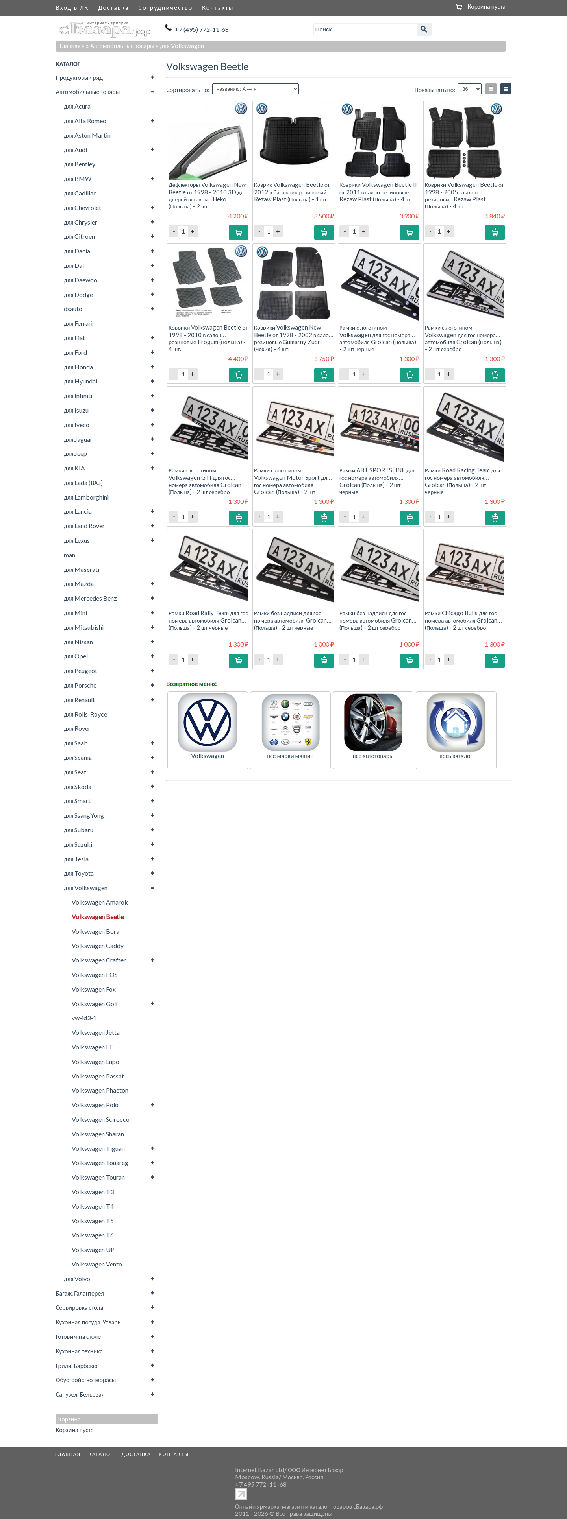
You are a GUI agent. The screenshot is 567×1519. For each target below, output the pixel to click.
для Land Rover (84, 525)
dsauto (73, 308)
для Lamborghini (86, 497)
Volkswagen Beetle (98, 916)
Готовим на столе (78, 1336)
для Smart (77, 800)
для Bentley (80, 164)
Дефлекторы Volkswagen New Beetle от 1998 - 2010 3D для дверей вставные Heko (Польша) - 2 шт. (207, 195)
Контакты (217, 7)
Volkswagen (207, 755)
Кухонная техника (79, 1351)
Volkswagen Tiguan (98, 1148)
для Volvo (77, 1278)
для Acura (77, 106)
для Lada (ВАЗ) (83, 482)
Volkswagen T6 (93, 1235)
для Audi (75, 149)
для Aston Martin (87, 135)
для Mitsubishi (84, 627)
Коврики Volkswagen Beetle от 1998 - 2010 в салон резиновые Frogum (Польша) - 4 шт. (208, 338)
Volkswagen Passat (98, 1076)
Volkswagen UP (93, 1249)
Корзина (69, 1419)
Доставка (113, 7)
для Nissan (78, 641)
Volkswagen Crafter (99, 960)
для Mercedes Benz (90, 598)
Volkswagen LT (92, 1047)
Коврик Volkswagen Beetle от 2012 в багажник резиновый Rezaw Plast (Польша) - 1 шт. (292, 191)
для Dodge (78, 294)
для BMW (78, 178)
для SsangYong (84, 815)
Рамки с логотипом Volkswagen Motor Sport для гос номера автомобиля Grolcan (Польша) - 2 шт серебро (292, 484)
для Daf (74, 265)
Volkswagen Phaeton (100, 1090)
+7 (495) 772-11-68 (202, 29)
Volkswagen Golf (95, 1003)
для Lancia (78, 511)
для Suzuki (78, 844)
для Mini (75, 612)
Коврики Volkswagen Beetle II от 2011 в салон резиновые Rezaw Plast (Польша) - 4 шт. (378, 191)
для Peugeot (81, 670)
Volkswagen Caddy (98, 945)
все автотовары (373, 755)
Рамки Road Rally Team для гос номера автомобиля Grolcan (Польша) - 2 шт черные (208, 619)
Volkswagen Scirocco (101, 1119)
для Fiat (74, 337)
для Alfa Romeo (85, 120)
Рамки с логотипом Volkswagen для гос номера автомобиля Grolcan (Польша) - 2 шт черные (377, 338)
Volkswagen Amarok (100, 902)
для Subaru (79, 829)
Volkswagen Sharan (98, 1133)
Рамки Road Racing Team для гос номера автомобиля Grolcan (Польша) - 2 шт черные (462, 480)
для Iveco (77, 424)
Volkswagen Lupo (95, 1061)
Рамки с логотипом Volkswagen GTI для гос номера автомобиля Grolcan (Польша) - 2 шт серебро (205, 480)
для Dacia (77, 250)
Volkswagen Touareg (100, 1162)
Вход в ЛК (72, 7)
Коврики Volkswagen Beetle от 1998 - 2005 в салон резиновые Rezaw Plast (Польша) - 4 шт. (464, 195)
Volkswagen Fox (94, 989)
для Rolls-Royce (85, 714)
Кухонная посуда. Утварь (88, 1321)
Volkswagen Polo (95, 1104)
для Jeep (75, 453)
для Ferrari (78, 323)
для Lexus (77, 540)
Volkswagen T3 (93, 1191)
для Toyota (79, 873)
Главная (70, 45)
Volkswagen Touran (98, 1177)
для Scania (78, 757)
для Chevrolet (83, 207)
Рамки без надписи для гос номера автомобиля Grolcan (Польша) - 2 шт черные (290, 619)
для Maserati (82, 569)
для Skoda (78, 786)
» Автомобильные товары (120, 45)
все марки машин (290, 755)
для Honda (78, 367)
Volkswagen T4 (93, 1206)
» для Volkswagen (180, 45)
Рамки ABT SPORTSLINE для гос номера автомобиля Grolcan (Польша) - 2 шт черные (377, 480)
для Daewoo (81, 280)
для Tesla (76, 859)
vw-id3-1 (84, 1017)
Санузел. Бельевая (80, 1394)
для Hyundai (81, 381)
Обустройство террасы (86, 1379)
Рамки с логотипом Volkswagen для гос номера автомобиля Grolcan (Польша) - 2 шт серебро (463, 338)
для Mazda (79, 583)
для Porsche (80, 685)
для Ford (75, 352)
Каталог (101, 1454)
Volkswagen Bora (95, 931)
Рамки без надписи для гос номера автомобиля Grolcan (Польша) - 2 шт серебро (375, 619)
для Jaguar (78, 439)
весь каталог (455, 755)
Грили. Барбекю (77, 1365)
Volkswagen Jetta (96, 1032)
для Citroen (79, 236)
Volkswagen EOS (95, 974)
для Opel (76, 656)
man (69, 555)
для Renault (79, 699)
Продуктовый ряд (79, 77)
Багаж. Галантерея (80, 1293)
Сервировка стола (79, 1307)
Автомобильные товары (88, 91)
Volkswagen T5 (93, 1220)
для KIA (74, 468)
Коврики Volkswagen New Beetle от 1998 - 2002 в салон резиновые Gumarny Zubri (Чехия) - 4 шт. (293, 338)
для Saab (76, 743)
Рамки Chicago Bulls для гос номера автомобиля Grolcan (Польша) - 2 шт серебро (461, 619)
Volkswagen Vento (97, 1264)
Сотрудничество (166, 7)
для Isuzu (76, 410)
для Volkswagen (86, 887)
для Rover (77, 728)
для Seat (75, 772)
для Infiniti (78, 395)
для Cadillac (80, 193)
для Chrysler (81, 222)
